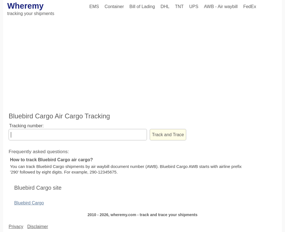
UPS (193, 6)
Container (114, 6)
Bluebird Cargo (29, 203)
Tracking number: (26, 125)
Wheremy (25, 5)
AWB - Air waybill (221, 6)
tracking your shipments (30, 13)
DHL (165, 6)
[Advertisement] (142, 65)
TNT (179, 6)
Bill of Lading (142, 6)
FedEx (249, 6)
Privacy (16, 226)
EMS (94, 6)
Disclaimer (37, 226)
